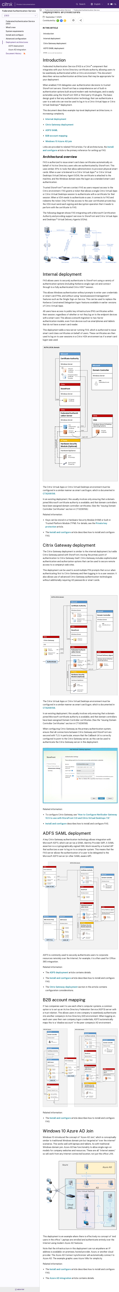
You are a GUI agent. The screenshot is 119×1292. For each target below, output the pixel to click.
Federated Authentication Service (58, 10)
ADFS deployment (16, 46)
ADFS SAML (51, 130)
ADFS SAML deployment (55, 48)
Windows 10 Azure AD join (58, 141)
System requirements (15, 31)
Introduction (50, 33)
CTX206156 (49, 493)
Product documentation (22, 4)
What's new (11, 27)
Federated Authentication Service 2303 (20, 22)
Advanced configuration (16, 39)
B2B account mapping (56, 136)
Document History (15, 53)
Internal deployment (55, 119)
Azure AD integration (17, 50)
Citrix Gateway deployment (59, 124)
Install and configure (14, 35)
